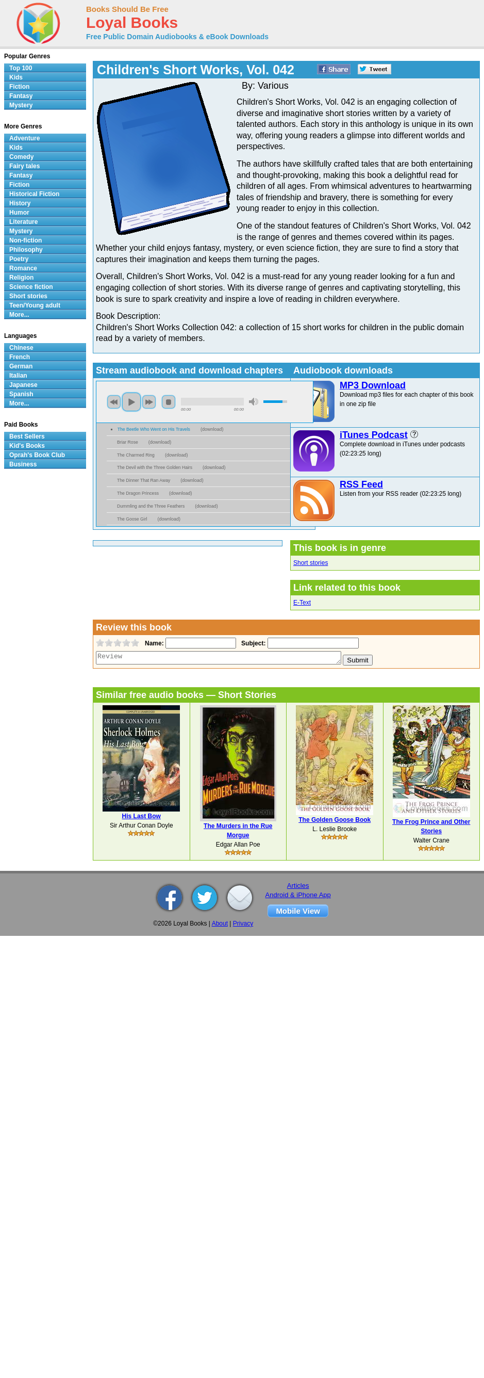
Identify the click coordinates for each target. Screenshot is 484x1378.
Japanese (23, 384)
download (212, 429)
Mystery (20, 105)
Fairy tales (24, 166)
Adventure (24, 138)
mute (253, 402)
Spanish (21, 394)
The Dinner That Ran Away (143, 480)
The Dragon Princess (138, 493)
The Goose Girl (132, 519)
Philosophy (26, 249)
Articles (298, 885)
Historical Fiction (34, 194)
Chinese (21, 347)
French (19, 357)
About (220, 923)
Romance (23, 268)
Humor (19, 212)
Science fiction (31, 286)
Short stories (310, 562)
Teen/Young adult (34, 305)
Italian (18, 375)
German (20, 366)
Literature (23, 221)
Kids (16, 77)
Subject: (252, 643)
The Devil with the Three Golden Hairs (154, 467)
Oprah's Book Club (37, 455)
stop (168, 402)
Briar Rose (127, 442)
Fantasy (20, 96)
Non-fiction (25, 240)
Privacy (243, 923)
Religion (21, 277)
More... (19, 314)
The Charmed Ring (136, 455)
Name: (153, 643)
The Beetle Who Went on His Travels (154, 429)
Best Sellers (27, 436)
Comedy (21, 156)
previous (114, 402)
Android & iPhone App (298, 895)
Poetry (18, 259)
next (149, 402)
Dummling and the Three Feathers (151, 506)
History (19, 203)
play (131, 402)
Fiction (19, 86)
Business (23, 464)
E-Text (302, 602)
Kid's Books (27, 445)
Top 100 (20, 68)
